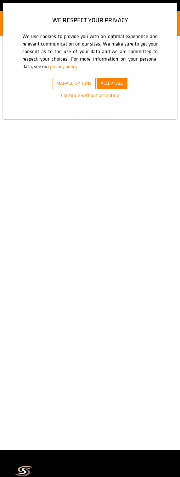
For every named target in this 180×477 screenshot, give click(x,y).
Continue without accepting (90, 95)
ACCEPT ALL (115, 83)
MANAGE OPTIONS (71, 83)
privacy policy (100, 66)
